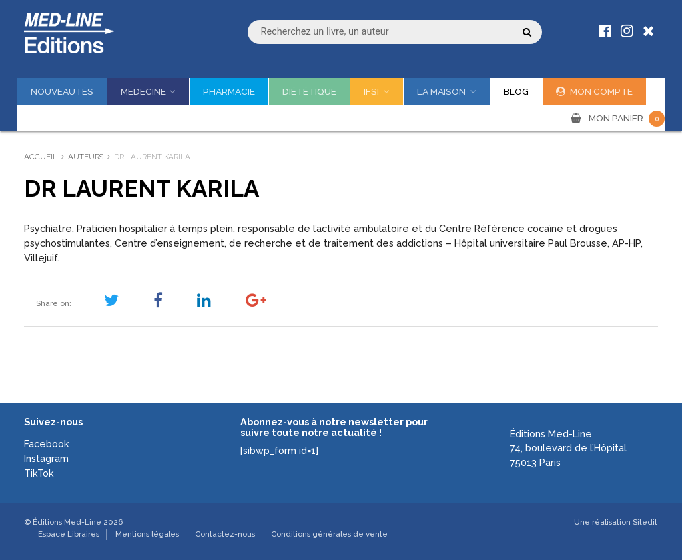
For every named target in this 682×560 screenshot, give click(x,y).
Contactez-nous (225, 534)
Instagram (46, 458)
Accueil (40, 156)
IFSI (371, 91)
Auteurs (85, 156)
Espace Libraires (68, 534)
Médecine (143, 91)
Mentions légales (147, 534)
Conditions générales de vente (329, 534)
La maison (441, 91)
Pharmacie (229, 91)
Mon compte (601, 91)
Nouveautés (62, 91)
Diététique (309, 91)
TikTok (39, 473)
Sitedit (645, 522)
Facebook (46, 443)
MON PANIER (627, 118)
